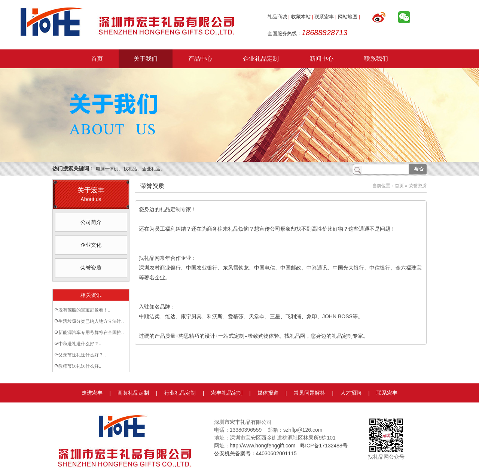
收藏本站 (301, 16)
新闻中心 (321, 58)
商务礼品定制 (133, 393)
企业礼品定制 (261, 58)
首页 (97, 58)
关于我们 (146, 58)
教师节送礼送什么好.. (79, 366)
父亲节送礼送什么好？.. (82, 355)
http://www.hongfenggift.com (263, 446)
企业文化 (90, 245)
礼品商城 (277, 16)
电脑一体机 (107, 168)
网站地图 (347, 16)
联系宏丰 (324, 16)
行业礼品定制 (180, 393)
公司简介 (90, 222)
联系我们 (376, 58)
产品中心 (200, 58)
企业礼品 (151, 168)
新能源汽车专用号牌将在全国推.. (91, 332)
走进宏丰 (92, 393)
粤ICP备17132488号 (324, 446)
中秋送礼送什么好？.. (79, 343)
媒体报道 (267, 393)
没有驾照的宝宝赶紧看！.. (84, 310)
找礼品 (130, 168)
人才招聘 (351, 393)
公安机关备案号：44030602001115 (255, 453)
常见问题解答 (309, 393)
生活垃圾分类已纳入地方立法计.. (91, 321)
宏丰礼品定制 (226, 393)
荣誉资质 (90, 268)
